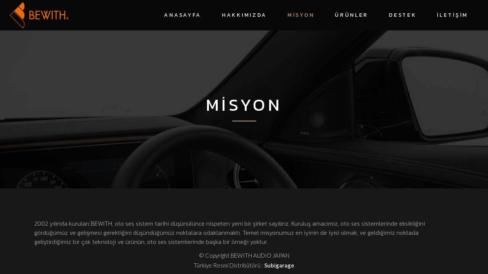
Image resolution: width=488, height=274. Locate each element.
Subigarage (279, 265)
